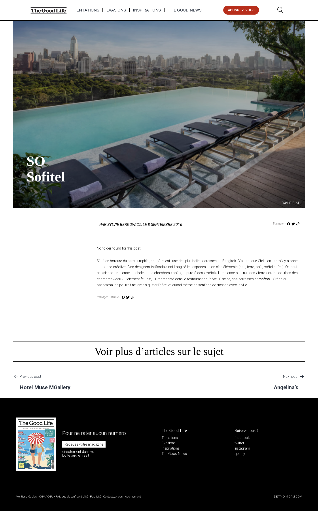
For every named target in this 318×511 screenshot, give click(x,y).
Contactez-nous (113, 496)
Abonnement (133, 496)
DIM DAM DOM (292, 496)
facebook (242, 438)
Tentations (86, 10)
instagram (242, 448)
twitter (239, 443)
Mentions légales (26, 496)
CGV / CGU (46, 496)
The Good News (184, 10)
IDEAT (277, 496)
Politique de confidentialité (71, 496)
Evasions (116, 10)
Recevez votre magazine (83, 444)
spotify (240, 454)
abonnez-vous (241, 10)
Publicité (95, 496)
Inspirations (147, 10)
